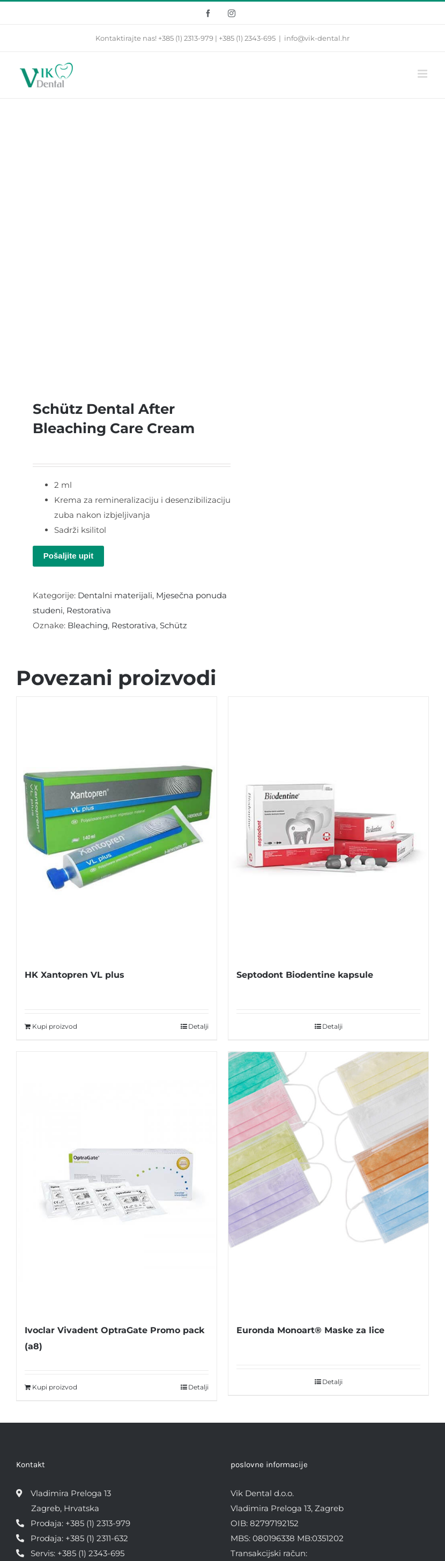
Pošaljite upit (68, 555)
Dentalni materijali (115, 595)
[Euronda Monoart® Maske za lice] (328, 1182)
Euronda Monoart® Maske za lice (310, 1330)
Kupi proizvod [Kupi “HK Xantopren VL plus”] (54, 1026)
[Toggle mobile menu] (423, 73)
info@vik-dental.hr (317, 38)
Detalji (198, 1026)
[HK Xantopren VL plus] (117, 827)
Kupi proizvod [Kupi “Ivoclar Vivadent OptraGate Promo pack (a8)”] (54, 1387)
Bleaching (88, 625)
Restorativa (88, 610)
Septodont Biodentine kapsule (304, 975)
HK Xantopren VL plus (74, 975)
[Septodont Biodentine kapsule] (328, 827)
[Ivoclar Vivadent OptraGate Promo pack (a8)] (117, 1182)
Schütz (173, 625)
